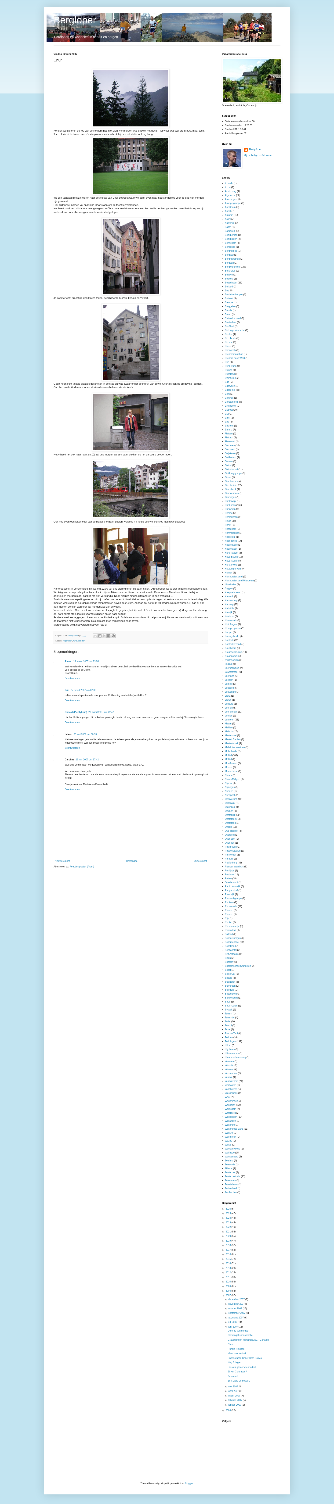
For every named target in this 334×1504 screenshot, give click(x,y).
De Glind (229, 326)
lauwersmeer (231, 672)
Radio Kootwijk (232, 886)
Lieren (228, 699)
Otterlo (228, 827)
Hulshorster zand (234, 576)
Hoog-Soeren (232, 560)
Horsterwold (231, 564)
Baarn (228, 227)
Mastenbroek (232, 743)
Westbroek (230, 1136)
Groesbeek (230, 489)
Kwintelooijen (232, 660)
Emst (227, 417)
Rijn (227, 918)
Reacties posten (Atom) (81, 866)
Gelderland (230, 457)
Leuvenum (230, 692)
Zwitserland (231, 1188)
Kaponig (229, 604)
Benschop (230, 247)
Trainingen (230, 1041)
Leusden (229, 688)
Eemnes (229, 398)
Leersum (229, 676)
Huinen (228, 572)
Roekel (228, 922)
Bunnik (228, 310)
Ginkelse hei (231, 469)
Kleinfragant (231, 624)
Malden (229, 727)
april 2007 (233, 1391)
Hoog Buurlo (231, 556)
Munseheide (231, 771)
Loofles (228, 715)
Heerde (229, 513)
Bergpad (229, 262)
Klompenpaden (233, 628)
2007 (228, 1295)
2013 (228, 1268)
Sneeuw (229, 962)
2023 (228, 1222)
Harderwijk (230, 501)
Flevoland (230, 441)
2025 (228, 1213)
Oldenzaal (230, 807)
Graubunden (79, 641)
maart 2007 (234, 1395)
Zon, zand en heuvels (239, 1380)
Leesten (229, 680)
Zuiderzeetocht (232, 1176)
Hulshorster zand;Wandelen (239, 580)
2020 (228, 1236)
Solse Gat (230, 974)
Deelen (228, 334)
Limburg (229, 703)
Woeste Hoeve (232, 1148)
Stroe (228, 1001)
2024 (228, 1218)
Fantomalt (233, 1376)
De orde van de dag (238, 1330)
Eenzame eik (232, 402)
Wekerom (230, 1125)
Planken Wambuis (234, 866)
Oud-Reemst (231, 831)
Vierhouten (230, 1085)
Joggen (229, 588)
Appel (228, 211)
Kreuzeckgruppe (233, 652)
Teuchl (228, 1025)
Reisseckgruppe (233, 898)
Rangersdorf (231, 890)
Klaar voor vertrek (237, 1353)
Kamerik (229, 596)
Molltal (228, 755)
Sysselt (228, 1009)
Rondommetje (232, 926)
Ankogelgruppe (233, 203)
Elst (227, 413)
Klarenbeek (231, 620)
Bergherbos (231, 251)
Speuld (228, 978)
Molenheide (231, 751)
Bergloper (75, 19)
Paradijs (229, 858)
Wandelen (230, 1105)
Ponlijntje (230, 870)
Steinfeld (229, 989)
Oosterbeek (231, 819)
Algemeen (67, 641)
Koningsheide (232, 636)
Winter (228, 1144)
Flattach (229, 437)
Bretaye (229, 302)
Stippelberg (231, 993)
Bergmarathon (232, 259)
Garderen (230, 445)
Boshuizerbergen (234, 294)
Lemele (229, 684)
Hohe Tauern (231, 552)
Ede (227, 382)
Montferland (231, 763)
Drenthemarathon (234, 354)
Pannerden (230, 854)
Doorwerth (230, 350)
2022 (228, 1227)
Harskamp (230, 509)
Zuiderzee (230, 1172)
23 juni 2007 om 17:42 (87, 759)
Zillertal (228, 1168)
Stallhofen (230, 982)
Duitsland (230, 374)
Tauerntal (230, 1017)
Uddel (228, 1045)
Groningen (230, 497)
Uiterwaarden (232, 1053)
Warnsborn (230, 1109)
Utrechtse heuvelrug (235, 1057)
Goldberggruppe (233, 473)
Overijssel (230, 839)
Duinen (228, 370)
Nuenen (229, 791)
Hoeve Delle (231, 545)
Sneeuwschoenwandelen (238, 966)
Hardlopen (230, 505)
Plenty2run (255, 149)
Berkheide (230, 270)
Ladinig (228, 664)
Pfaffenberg (231, 862)
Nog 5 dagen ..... (236, 1362)
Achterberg (230, 191)
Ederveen (230, 386)
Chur (230, 1344)
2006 (228, 1410)
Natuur (228, 775)
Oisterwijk (230, 803)
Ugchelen (230, 1049)
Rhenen (229, 914)
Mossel (228, 767)
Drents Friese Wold (235, 358)
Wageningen (231, 1101)
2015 (228, 1259)
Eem (227, 394)
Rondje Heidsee (236, 1349)
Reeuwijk (230, 894)
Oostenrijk (230, 815)
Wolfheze (230, 1152)
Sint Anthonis (232, 954)
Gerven (229, 461)
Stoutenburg (231, 997)
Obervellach (231, 799)
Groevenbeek (232, 493)
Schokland (230, 946)
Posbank (229, 874)
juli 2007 (233, 1322)
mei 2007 (233, 1386)
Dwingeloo (230, 378)
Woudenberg (231, 1156)
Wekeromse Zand (234, 1129)
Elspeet (229, 409)
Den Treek (230, 338)
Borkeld (229, 286)
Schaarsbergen (233, 938)
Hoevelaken (231, 549)
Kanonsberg (231, 600)
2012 (228, 1272)
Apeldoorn (230, 207)
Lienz (228, 696)
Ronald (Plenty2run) (76, 712)
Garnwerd (230, 449)
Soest (228, 970)
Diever (228, 346)
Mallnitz (229, 731)
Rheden (229, 910)
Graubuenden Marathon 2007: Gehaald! (248, 1340)
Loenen (229, 707)
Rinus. (68, 661)
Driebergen (230, 366)
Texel (227, 1029)
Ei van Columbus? (237, 1371)
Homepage (132, 861)
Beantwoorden (72, 678)
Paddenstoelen (233, 850)
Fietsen (229, 433)
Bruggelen (230, 306)
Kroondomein (232, 656)
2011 (228, 1277)
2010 (228, 1281)
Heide (228, 521)
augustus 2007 (236, 1317)
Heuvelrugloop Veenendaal (242, 1367)
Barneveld (230, 231)
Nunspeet (230, 795)
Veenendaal (231, 1073)
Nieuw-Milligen (232, 779)
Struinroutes (231, 1005)
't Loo (228, 187)
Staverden (230, 986)
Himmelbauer (232, 533)
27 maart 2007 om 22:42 (101, 712)
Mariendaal (230, 735)
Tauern (228, 1013)
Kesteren (229, 616)
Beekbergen (231, 235)
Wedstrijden (231, 1117)
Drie (227, 362)
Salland (229, 934)
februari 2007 (235, 1400)
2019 (228, 1240)
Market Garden (233, 739)
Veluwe (228, 1077)
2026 (228, 1208)
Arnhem (229, 215)
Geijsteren (230, 453)
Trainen (229, 1037)
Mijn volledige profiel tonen (258, 155)
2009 (228, 1286)
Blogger (189, 1483)
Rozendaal (230, 930)
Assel (228, 219)
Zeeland (229, 1160)
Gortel (228, 477)
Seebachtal (231, 950)
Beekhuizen (231, 239)
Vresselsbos (231, 1093)
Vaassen (229, 1061)
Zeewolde (230, 1164)
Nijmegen (230, 787)
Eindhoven (230, 406)
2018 (228, 1245)
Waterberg (230, 1113)
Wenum (229, 1133)
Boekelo (229, 278)
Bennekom (230, 243)
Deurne (229, 342)
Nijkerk (228, 783)
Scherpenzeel (232, 942)
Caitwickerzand (233, 318)
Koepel (228, 632)
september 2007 (237, 1313)
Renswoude (231, 906)
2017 (228, 1250)
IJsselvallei (230, 584)
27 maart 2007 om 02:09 (83, 690)
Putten (228, 878)
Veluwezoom (231, 1081)
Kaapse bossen (233, 592)
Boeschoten (231, 282)
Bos (227, 290)
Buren (228, 314)
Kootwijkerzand (233, 644)
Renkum (229, 902)
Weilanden (230, 1121)
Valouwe (229, 1069)
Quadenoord (231, 882)
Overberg (230, 835)
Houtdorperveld (233, 568)
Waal (227, 1097)
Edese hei (230, 390)
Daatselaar (230, 322)
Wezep (228, 1140)
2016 (228, 1254)
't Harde (229, 183)
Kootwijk (229, 640)
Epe (227, 421)
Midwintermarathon (235, 747)
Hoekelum (230, 537)
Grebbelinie (231, 485)
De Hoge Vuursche (235, 330)
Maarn (228, 723)
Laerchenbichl (232, 668)
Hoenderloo (231, 541)
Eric (67, 690)
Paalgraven (231, 846)
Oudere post (200, 861)
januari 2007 (235, 1405)
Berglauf (229, 255)
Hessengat (230, 529)
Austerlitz (230, 223)
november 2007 (236, 1304)
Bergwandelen (232, 266)
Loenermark (231, 711)
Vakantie (229, 1065)
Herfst (228, 525)
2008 (228, 1290)
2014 (228, 1263)
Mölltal (228, 759)
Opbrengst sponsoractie (240, 1335)
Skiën (228, 958)
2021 (228, 1231)
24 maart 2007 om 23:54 (86, 661)
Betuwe (229, 274)
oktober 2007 (235, 1308)
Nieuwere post (62, 861)
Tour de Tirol (231, 1033)
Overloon (230, 843)
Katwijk (228, 612)
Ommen (229, 811)
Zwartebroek (231, 1184)
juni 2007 (233, 1326)
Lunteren (229, 719)
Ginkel (228, 465)
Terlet (228, 1021)
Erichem (229, 425)
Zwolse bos (231, 1192)
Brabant (229, 298)
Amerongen (231, 199)
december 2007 (236, 1299)
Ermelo (228, 429)
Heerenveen (231, 517)
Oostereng (230, 823)
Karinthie (229, 608)
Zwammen (230, 1180)
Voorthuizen (231, 1089)
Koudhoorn (230, 648)
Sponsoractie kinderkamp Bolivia (245, 1358)
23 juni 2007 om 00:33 (85, 734)
